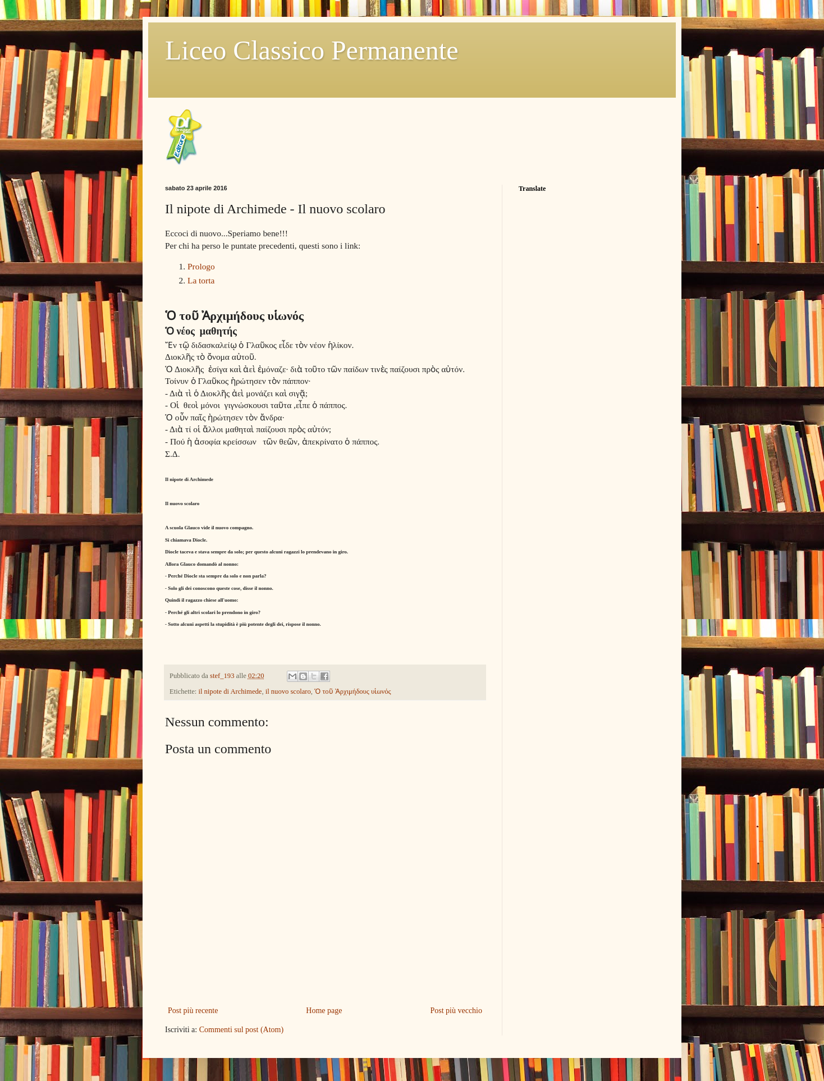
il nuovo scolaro (288, 691)
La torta (200, 280)
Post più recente (193, 1010)
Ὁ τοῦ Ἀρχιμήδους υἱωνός (352, 691)
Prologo (201, 266)
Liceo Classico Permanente (312, 50)
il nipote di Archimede (230, 691)
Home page (324, 1010)
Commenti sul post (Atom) (241, 1029)
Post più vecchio (456, 1010)
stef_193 (223, 676)
